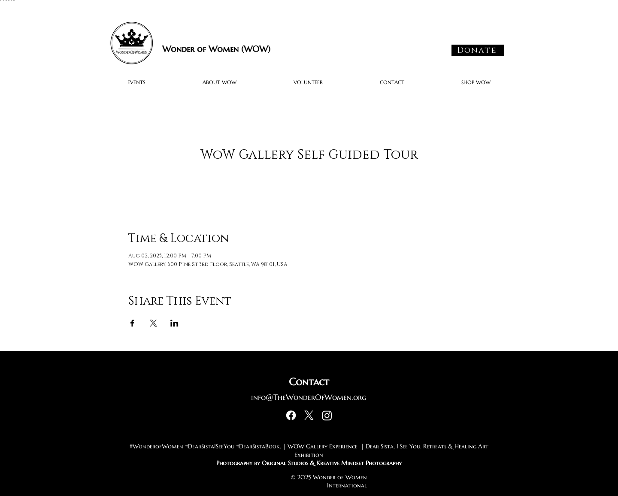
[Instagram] (327, 415)
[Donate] (478, 50)
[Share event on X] (153, 323)
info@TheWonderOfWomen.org (309, 397)
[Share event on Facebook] (132, 323)
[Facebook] (291, 415)
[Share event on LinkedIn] (174, 323)
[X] (309, 415)
